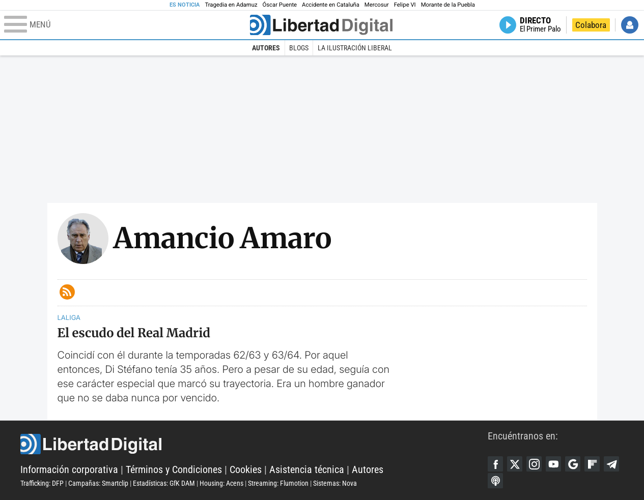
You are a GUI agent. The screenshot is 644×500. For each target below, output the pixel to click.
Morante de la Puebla (448, 5)
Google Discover (572, 464)
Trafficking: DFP (42, 483)
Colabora (590, 25)
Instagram (534, 464)
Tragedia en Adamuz (231, 5)
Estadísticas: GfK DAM (164, 483)
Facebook (495, 464)
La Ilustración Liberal (355, 48)
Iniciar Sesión (629, 25)
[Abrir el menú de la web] (126, 25)
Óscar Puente (280, 5)
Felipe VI (405, 5)
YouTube (553, 464)
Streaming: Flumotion (278, 483)
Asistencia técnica (306, 469)
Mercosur (377, 5)
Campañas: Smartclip (98, 483)
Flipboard (592, 464)
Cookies (246, 469)
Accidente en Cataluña (330, 5)
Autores (266, 48)
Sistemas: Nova (335, 483)
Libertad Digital (254, 444)
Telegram (611, 464)
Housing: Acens (221, 483)
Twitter (514, 464)
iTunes (495, 480)
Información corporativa (69, 469)
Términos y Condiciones (174, 469)
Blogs (299, 48)
